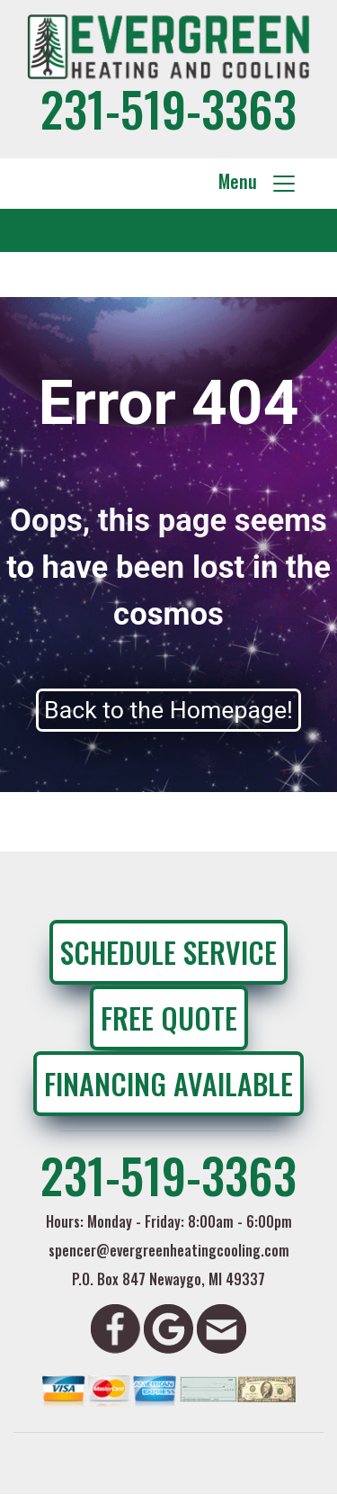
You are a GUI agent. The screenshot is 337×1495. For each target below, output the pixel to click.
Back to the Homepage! (168, 710)
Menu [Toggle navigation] (257, 181)
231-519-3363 (168, 107)
